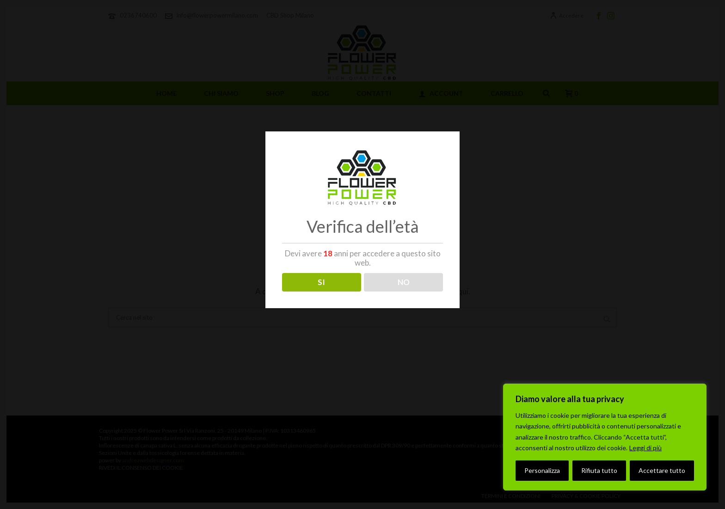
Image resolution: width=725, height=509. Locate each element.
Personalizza (542, 470)
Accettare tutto (662, 470)
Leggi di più (645, 448)
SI (321, 282)
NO (404, 282)
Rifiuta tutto (599, 470)
